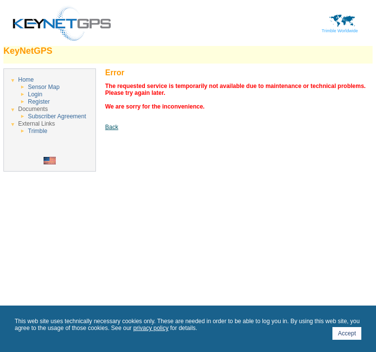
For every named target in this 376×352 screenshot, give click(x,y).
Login (35, 94)
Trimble (37, 131)
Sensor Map (44, 87)
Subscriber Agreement (57, 116)
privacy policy (150, 328)
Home (26, 79)
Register (39, 101)
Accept (347, 333)
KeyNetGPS (27, 51)
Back (111, 127)
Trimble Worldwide (340, 28)
